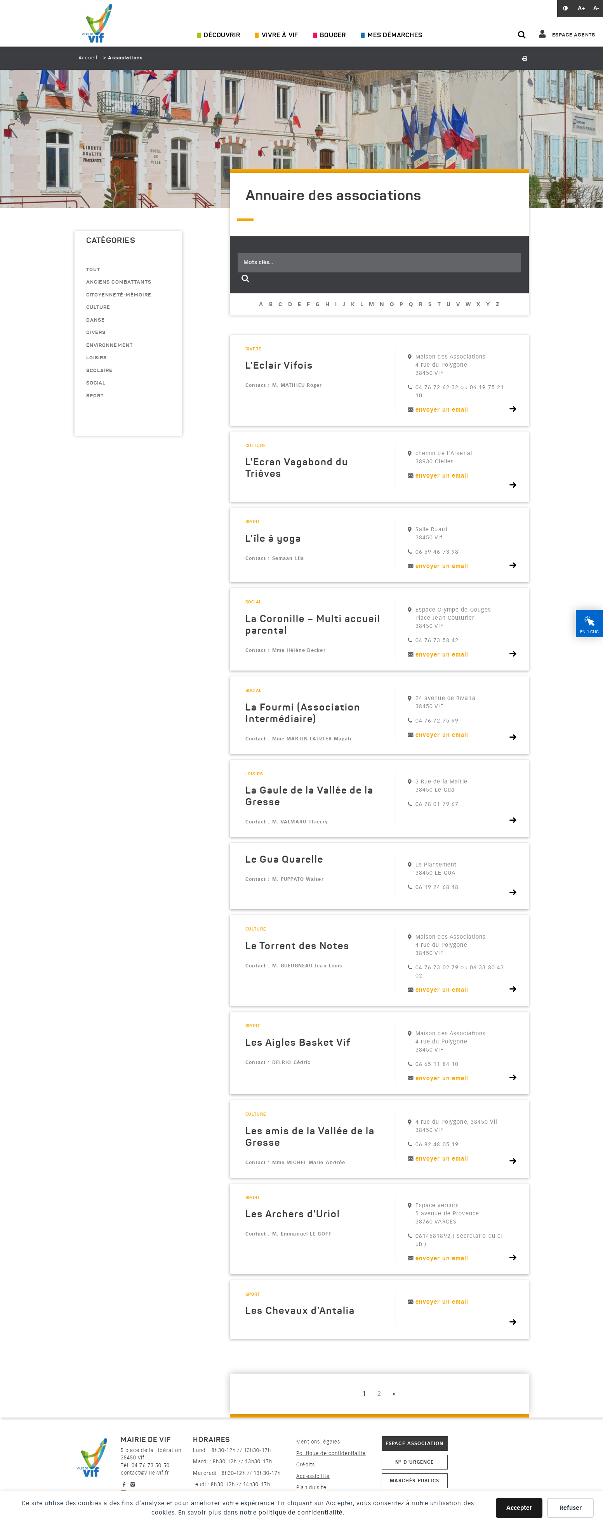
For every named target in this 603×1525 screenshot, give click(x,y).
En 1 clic (589, 631)
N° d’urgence (414, 1462)
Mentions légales (318, 1442)
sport (95, 396)
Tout (93, 269)
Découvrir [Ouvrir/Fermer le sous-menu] (222, 36)
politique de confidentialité (300, 1512)
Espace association (414, 1443)
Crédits (305, 1465)
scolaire (99, 370)
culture (98, 307)
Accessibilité (313, 1476)
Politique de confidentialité (331, 1453)
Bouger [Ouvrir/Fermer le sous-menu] (333, 36)
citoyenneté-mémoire (118, 295)
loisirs (96, 357)
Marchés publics (415, 1480)
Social (96, 383)
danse (95, 320)
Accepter (519, 1507)
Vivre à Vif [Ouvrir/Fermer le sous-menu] (280, 36)
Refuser (571, 1507)
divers (96, 332)
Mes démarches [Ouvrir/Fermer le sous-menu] (395, 36)
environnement (109, 345)
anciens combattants (118, 282)
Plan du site (311, 1487)
